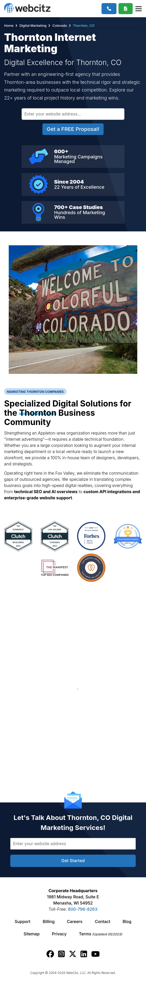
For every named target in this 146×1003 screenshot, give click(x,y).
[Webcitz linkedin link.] (83, 954)
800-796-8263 (82, 909)
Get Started (73, 860)
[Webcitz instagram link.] (61, 954)
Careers (74, 921)
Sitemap (32, 933)
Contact (102, 921)
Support (22, 921)
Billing (48, 921)
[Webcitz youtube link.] (95, 954)
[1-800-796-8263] (109, 8)
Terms (100, 933)
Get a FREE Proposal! (73, 129)
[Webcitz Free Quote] (125, 8)
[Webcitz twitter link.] (72, 954)
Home (9, 25)
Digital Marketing (33, 25)
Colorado (59, 25)
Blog (127, 921)
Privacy (59, 933)
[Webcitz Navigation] (138, 8)
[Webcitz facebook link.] (50, 954)
